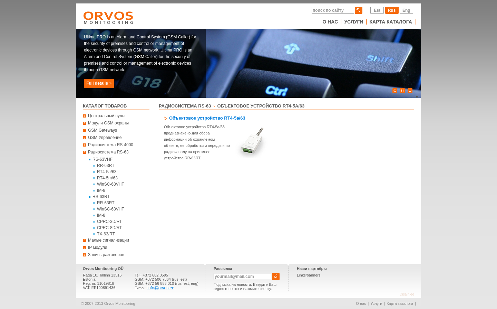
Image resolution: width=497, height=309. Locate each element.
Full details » (98, 83)
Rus (392, 10)
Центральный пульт (107, 115)
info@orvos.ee (160, 287)
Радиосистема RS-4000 (110, 144)
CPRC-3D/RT (109, 221)
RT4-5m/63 (107, 178)
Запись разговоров (106, 254)
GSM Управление (104, 137)
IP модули (97, 247)
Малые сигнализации (108, 240)
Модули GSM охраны (108, 123)
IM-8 (101, 190)
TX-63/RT (106, 234)
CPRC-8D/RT (109, 227)
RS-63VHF (102, 159)
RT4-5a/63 (106, 171)
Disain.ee (407, 294)
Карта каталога (391, 22)
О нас (330, 22)
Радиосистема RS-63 (108, 152)
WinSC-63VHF (110, 184)
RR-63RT (105, 165)
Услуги (353, 22)
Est (377, 10)
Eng (406, 10)
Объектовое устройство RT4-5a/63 (261, 106)
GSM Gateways (102, 130)
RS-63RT (101, 196)
